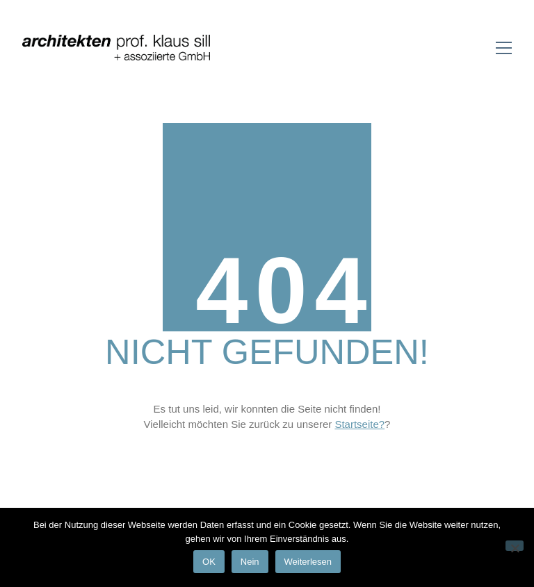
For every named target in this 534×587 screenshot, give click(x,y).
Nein (250, 561)
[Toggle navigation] (504, 48)
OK (209, 561)
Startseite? (359, 424)
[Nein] (514, 545)
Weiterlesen (308, 561)
